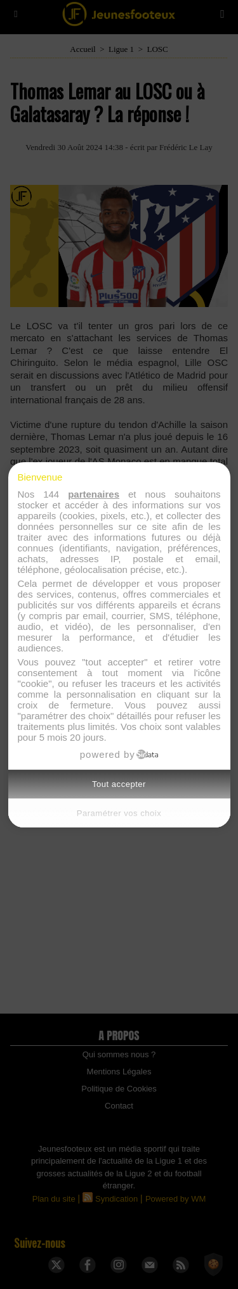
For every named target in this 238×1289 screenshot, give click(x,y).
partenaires (93, 494)
